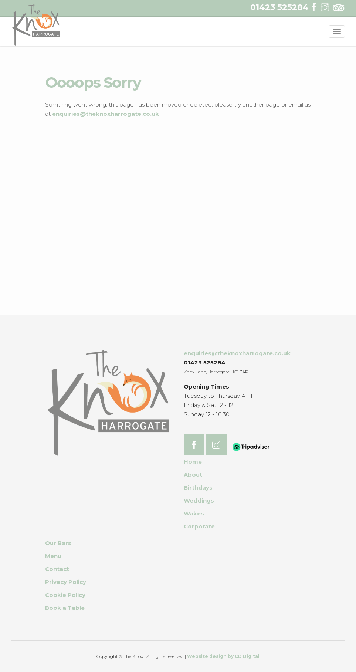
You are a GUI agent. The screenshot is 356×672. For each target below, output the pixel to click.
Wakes (194, 513)
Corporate (199, 526)
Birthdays (198, 487)
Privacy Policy (65, 581)
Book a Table (65, 607)
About (193, 474)
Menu (53, 556)
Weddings (199, 500)
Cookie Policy (65, 594)
